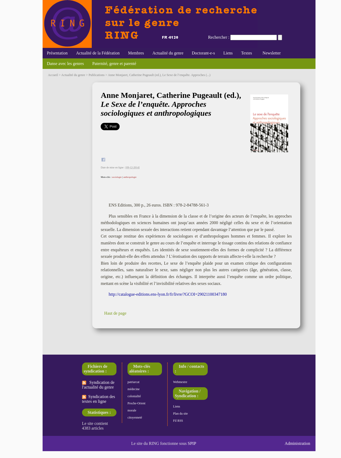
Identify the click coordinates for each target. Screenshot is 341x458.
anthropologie (129, 177)
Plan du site (180, 413)
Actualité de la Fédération (98, 53)
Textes (246, 53)
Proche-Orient (136, 403)
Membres (136, 53)
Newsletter (271, 53)
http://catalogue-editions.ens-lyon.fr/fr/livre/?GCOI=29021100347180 (168, 294)
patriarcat (133, 382)
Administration (297, 443)
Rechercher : (218, 37)
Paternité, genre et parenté (114, 63)
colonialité (134, 396)
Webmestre (180, 382)
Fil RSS (178, 420)
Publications (97, 75)
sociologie (117, 177)
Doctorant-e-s (203, 53)
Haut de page (115, 313)
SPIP (192, 443)
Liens (228, 53)
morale (132, 410)
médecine (134, 389)
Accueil (53, 75)
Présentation (57, 53)
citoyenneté (135, 417)
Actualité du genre (167, 53)
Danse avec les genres (65, 63)
